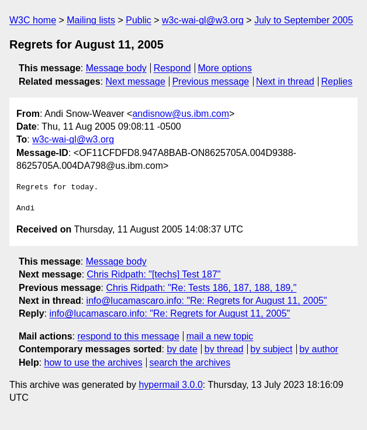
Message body (116, 68)
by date (182, 349)
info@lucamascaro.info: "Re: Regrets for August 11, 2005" (206, 301)
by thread (224, 349)
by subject (271, 349)
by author (318, 349)
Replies (336, 81)
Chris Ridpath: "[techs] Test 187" (154, 274)
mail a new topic (220, 336)
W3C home (32, 20)
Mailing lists (91, 20)
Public (138, 20)
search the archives (190, 362)
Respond (172, 68)
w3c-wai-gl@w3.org (203, 20)
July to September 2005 (303, 20)
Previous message (211, 81)
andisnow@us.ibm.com (180, 114)
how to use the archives (93, 362)
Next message (135, 81)
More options (225, 68)
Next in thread (285, 81)
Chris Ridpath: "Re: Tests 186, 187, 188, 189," (201, 288)
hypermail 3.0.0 (170, 385)
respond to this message (128, 336)
